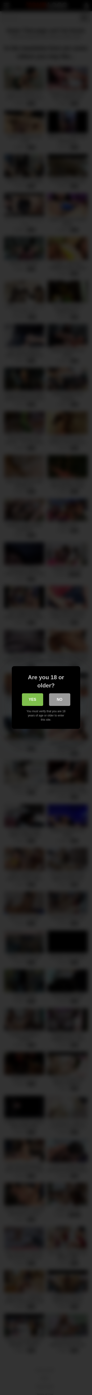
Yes (32, 699)
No (60, 699)
